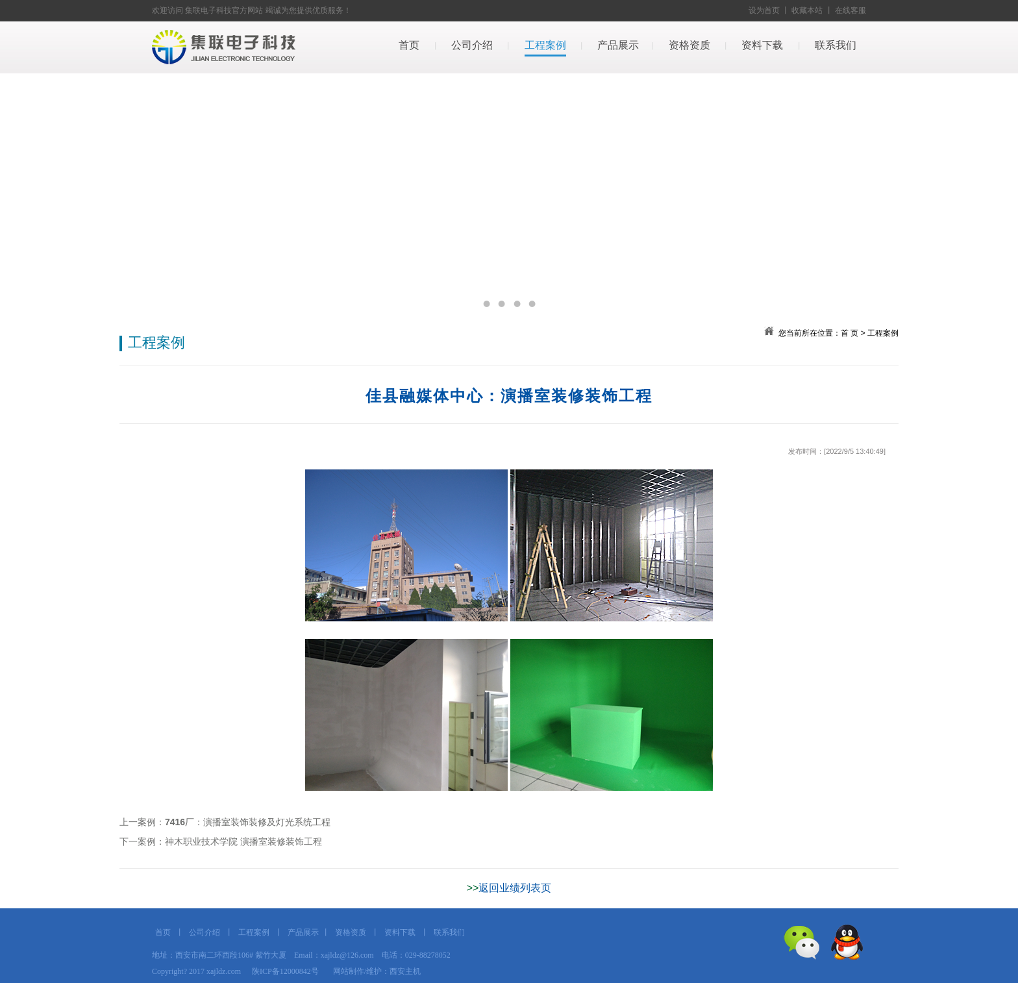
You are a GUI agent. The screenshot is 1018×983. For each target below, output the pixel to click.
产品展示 (618, 45)
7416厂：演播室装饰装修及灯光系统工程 (247, 822)
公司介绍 (472, 45)
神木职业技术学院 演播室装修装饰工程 (243, 841)
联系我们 (835, 45)
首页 (409, 45)
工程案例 (545, 45)
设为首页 (764, 10)
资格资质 (689, 45)
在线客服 (850, 10)
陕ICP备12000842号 (285, 971)
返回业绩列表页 (514, 887)
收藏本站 (807, 10)
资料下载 (762, 45)
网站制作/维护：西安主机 (377, 971)
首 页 (849, 333)
